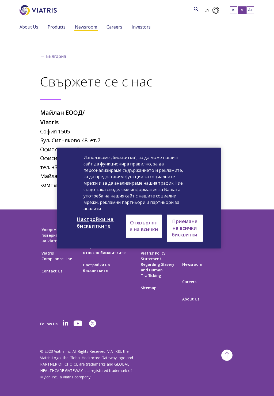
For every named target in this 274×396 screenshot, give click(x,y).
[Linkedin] (65, 323)
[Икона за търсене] (196, 9)
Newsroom (86, 27)
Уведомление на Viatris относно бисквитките (106, 249)
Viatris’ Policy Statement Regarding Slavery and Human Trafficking (157, 264)
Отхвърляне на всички (144, 225)
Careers (114, 27)
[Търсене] (66, 9)
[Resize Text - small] (233, 10)
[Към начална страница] (39, 10)
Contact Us (51, 271)
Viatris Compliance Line (56, 256)
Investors (141, 27)
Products (57, 27)
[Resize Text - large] (250, 10)
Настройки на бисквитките (96, 267)
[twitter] (92, 323)
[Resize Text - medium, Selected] (242, 10)
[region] (139, 198)
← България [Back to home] (53, 56)
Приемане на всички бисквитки (184, 228)
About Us (29, 27)
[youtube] (78, 323)
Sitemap (149, 287)
